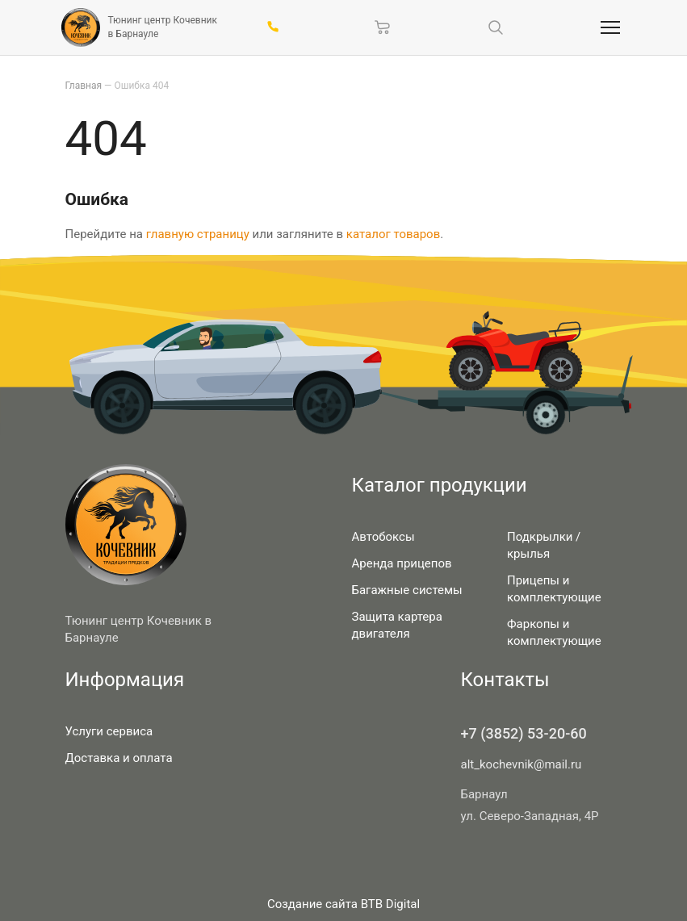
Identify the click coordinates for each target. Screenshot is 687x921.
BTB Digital (390, 904)
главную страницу (197, 234)
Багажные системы (407, 590)
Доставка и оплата (119, 758)
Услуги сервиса (109, 731)
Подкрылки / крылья (543, 545)
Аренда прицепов (402, 563)
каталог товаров (393, 234)
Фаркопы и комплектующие (554, 632)
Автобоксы (383, 537)
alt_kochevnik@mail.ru (521, 764)
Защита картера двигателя (397, 625)
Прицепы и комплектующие (554, 589)
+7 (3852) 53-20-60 (524, 733)
